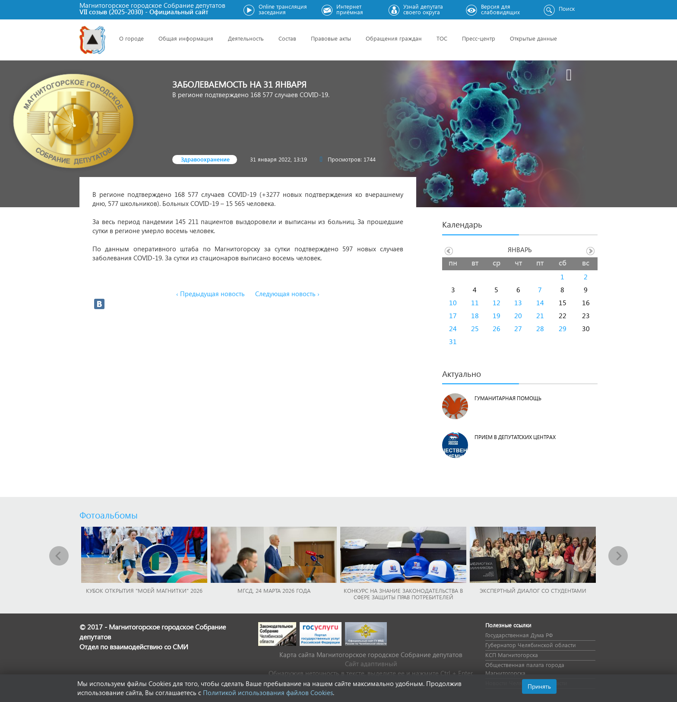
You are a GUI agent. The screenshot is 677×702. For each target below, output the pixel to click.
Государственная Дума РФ (519, 635)
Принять (539, 686)
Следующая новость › (287, 293)
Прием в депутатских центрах (515, 437)
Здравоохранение (205, 159)
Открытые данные (533, 38)
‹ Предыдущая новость (210, 293)
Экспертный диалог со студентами (533, 590)
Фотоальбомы (108, 514)
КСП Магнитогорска (511, 654)
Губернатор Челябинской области (530, 644)
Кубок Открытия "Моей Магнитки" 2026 (144, 590)
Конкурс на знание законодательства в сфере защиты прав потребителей (403, 593)
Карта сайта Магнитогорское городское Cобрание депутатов (370, 654)
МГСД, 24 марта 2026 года (273, 590)
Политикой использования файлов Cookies (268, 692)
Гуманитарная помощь (508, 398)
